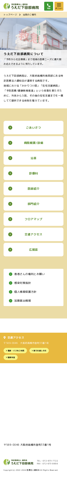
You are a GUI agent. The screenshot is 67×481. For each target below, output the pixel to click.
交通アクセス (33, 234)
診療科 (33, 173)
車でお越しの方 (40, 350)
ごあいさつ (33, 128)
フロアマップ (33, 219)
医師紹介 (34, 189)
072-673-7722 (50, 460)
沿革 (33, 158)
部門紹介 (34, 204)
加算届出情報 (22, 301)
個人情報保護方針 (25, 292)
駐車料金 (11, 357)
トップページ (10, 14)
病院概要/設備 (33, 143)
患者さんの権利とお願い (29, 274)
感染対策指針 (22, 283)
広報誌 (33, 250)
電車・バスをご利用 (16, 350)
